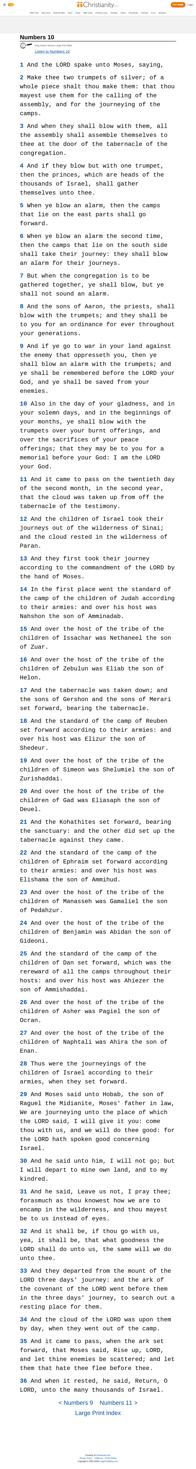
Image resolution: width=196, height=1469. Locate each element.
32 (23, 1231)
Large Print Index (98, 1413)
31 (23, 1191)
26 (23, 1002)
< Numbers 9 (75, 1402)
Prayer (77, 13)
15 (23, 629)
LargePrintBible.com (108, 1461)
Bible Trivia (34, 13)
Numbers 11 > (119, 1402)
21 (23, 822)
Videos (123, 13)
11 (23, 479)
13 (23, 558)
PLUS (153, 13)
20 (23, 791)
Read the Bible (59, 13)
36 (23, 1381)
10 (23, 404)
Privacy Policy (86, 1458)
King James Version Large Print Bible (53, 45)
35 (23, 1341)
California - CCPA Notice (105, 1458)
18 (23, 721)
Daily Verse (46, 13)
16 (23, 659)
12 (23, 519)
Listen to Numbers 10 (52, 51)
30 (23, 1161)
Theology (114, 13)
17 (23, 690)
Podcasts (144, 13)
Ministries (162, 13)
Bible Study (88, 13)
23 (23, 892)
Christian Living (101, 13)
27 (23, 1033)
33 (23, 1271)
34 (23, 1319)
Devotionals (133, 13)
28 (23, 1063)
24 (23, 923)
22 (23, 852)
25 (23, 953)
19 (23, 760)
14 (23, 589)
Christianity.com (103, 1455)
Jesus (70, 13)
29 (23, 1094)
